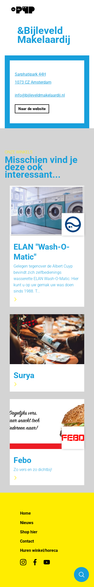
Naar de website (32, 109)
